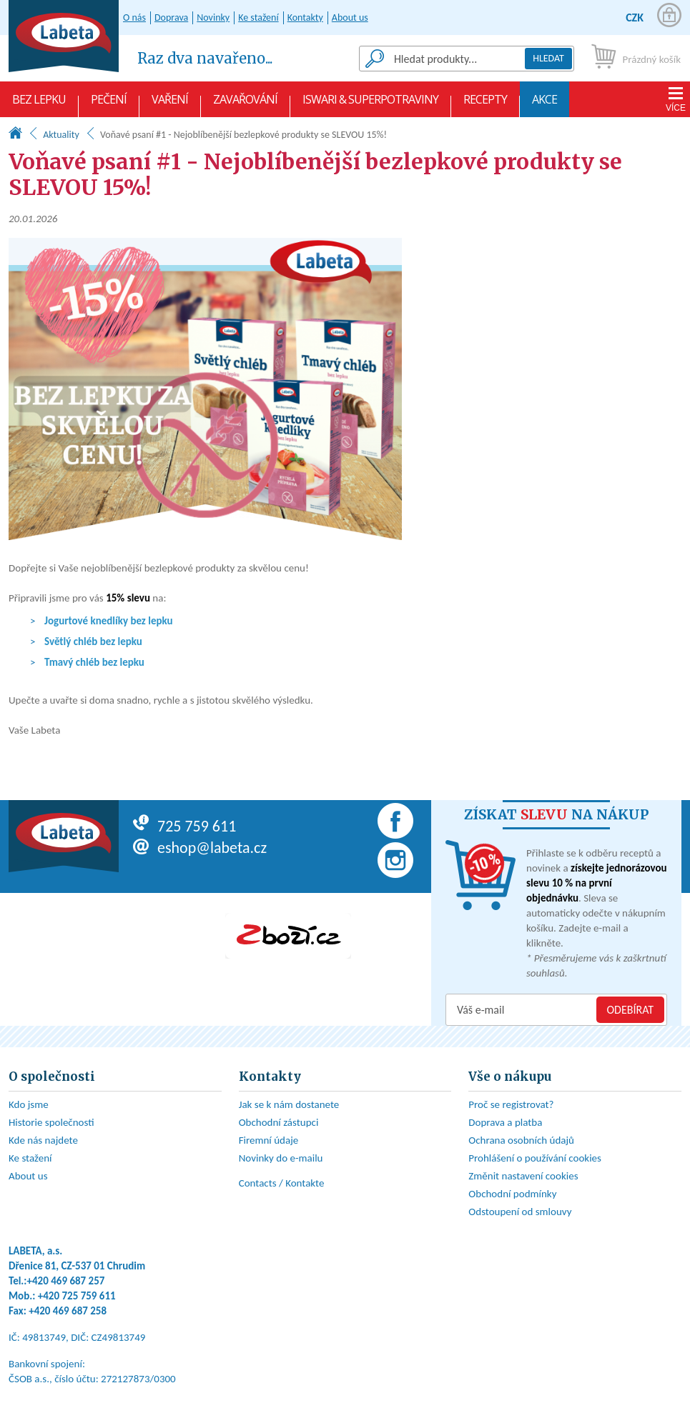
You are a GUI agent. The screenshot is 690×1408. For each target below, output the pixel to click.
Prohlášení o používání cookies (534, 1158)
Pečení (109, 104)
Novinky (213, 17)
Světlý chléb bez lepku (93, 641)
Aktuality (61, 135)
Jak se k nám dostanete (289, 1104)
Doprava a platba (505, 1122)
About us (350, 17)
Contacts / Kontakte (282, 1183)
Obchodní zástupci (279, 1122)
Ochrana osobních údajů (521, 1140)
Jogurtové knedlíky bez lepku (108, 620)
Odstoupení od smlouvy (519, 1211)
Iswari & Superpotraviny (370, 104)
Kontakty (305, 17)
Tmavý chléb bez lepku (94, 662)
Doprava (171, 17)
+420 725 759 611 (77, 1295)
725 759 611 (184, 826)
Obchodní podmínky (512, 1193)
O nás (134, 17)
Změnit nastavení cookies (523, 1175)
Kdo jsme (29, 1104)
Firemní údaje (269, 1140)
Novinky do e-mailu (281, 1158)
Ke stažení (258, 17)
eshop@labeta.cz (200, 847)
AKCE (544, 104)
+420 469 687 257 (66, 1280)
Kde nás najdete (43, 1140)
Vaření (169, 104)
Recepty (485, 104)
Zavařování (245, 104)
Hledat (548, 58)
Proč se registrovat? (510, 1104)
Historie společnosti (51, 1122)
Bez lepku (39, 104)
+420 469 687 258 (68, 1310)
